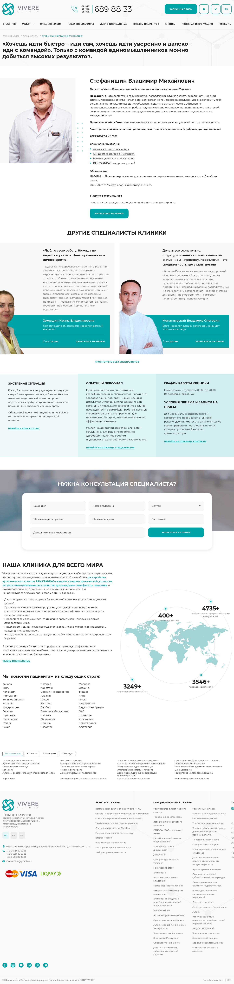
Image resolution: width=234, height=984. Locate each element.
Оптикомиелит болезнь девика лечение (197, 760)
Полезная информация (197, 24)
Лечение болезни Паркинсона (209, 907)
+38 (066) (85, 9)
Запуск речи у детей (203, 928)
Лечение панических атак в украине (137, 760)
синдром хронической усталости (90, 581)
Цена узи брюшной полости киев (78, 772)
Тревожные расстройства (167, 817)
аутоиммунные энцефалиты (74, 585)
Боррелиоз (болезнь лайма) (207, 942)
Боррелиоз (8, 778)
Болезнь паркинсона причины (192, 778)
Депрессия (159, 854)
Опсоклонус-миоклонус (166, 942)
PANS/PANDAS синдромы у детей (114, 163)
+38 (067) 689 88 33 (16, 851)
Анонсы (170, 24)
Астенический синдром (205, 938)
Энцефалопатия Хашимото (168, 933)
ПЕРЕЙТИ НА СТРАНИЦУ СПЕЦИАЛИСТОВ (110, 461)
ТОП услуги (67, 753)
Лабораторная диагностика (110, 852)
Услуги (26, 24)
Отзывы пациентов (146, 24)
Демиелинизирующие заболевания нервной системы (165, 951)
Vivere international (113, 24)
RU (226, 9)
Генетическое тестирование (110, 842)
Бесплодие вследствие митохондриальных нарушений (204, 894)
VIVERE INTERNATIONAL (16, 660)
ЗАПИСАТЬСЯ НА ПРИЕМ (109, 213)
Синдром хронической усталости (114, 153)
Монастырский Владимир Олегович (190, 330)
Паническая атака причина (17, 760)
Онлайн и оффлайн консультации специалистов (122, 813)
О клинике (9, 24)
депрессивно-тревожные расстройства (28, 585)
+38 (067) (85, 6)
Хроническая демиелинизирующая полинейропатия (137, 774)
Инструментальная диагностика (113, 847)
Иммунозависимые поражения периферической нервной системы (208, 920)
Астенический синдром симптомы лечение (198, 766)
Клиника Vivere (10, 35)
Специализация (51, 24)
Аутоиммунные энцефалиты (111, 149)
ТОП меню (31, 753)
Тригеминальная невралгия (208, 823)
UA (22, 835)
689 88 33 (113, 9)
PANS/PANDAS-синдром (51, 581)
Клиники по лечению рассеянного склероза (141, 763)
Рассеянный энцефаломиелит (209, 813)
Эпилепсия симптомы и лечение (135, 769)
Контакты (225, 24)
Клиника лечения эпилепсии (133, 778)
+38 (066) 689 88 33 (16, 854)
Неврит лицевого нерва (205, 839)
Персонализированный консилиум (115, 833)
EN (13, 835)
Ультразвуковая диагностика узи (135, 766)
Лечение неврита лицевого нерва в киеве (83, 778)
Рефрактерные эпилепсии (168, 885)
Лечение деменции (203, 902)
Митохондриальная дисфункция (113, 158)
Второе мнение (103, 837)
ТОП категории (12, 753)
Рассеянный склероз (203, 808)
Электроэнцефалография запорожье (80, 763)
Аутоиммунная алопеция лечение (21, 763)
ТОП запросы (49, 753)
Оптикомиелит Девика (205, 818)
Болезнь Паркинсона (71, 760)
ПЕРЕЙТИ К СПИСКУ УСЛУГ (24, 435)
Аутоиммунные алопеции (206, 869)
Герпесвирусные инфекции (190, 763)
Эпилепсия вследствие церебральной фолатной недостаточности (167, 902)
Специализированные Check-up (113, 828)
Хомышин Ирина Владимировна (68, 330)
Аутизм (196, 912)
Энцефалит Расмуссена (166, 938)
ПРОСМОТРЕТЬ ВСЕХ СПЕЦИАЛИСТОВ (117, 361)
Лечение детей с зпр (71, 769)
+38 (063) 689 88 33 (16, 857)
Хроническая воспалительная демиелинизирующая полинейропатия (209, 831)
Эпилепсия (159, 872)
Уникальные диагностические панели (116, 823)
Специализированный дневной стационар (119, 818)
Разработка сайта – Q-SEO (217, 980)
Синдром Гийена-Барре (205, 844)
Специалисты (30, 35)
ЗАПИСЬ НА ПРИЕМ (180, 9)
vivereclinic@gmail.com (19, 861)
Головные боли (161, 910)
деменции (100, 585)
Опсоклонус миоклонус (15, 766)
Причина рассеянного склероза (77, 766)
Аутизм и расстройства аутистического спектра (28, 772)
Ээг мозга (7, 769)
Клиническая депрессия (206, 933)
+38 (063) (85, 12)
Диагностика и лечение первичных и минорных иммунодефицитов (205, 861)
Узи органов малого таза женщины (194, 772)
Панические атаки (163, 867)
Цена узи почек (183, 769)
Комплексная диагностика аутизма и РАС (118, 808)
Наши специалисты (81, 24)
